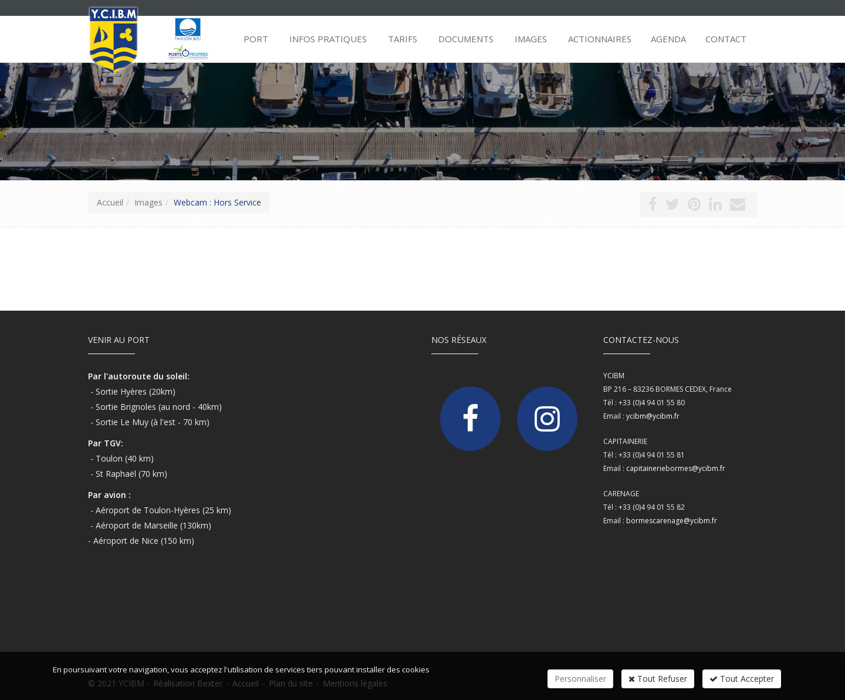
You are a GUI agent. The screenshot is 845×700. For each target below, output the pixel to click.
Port (256, 39)
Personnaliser (580, 678)
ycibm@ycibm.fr (653, 416)
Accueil (110, 202)
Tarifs (402, 39)
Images (531, 39)
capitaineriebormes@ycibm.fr (675, 468)
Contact (725, 39)
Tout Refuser (657, 678)
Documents (466, 39)
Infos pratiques (328, 39)
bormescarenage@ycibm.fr (671, 521)
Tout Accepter (741, 678)
